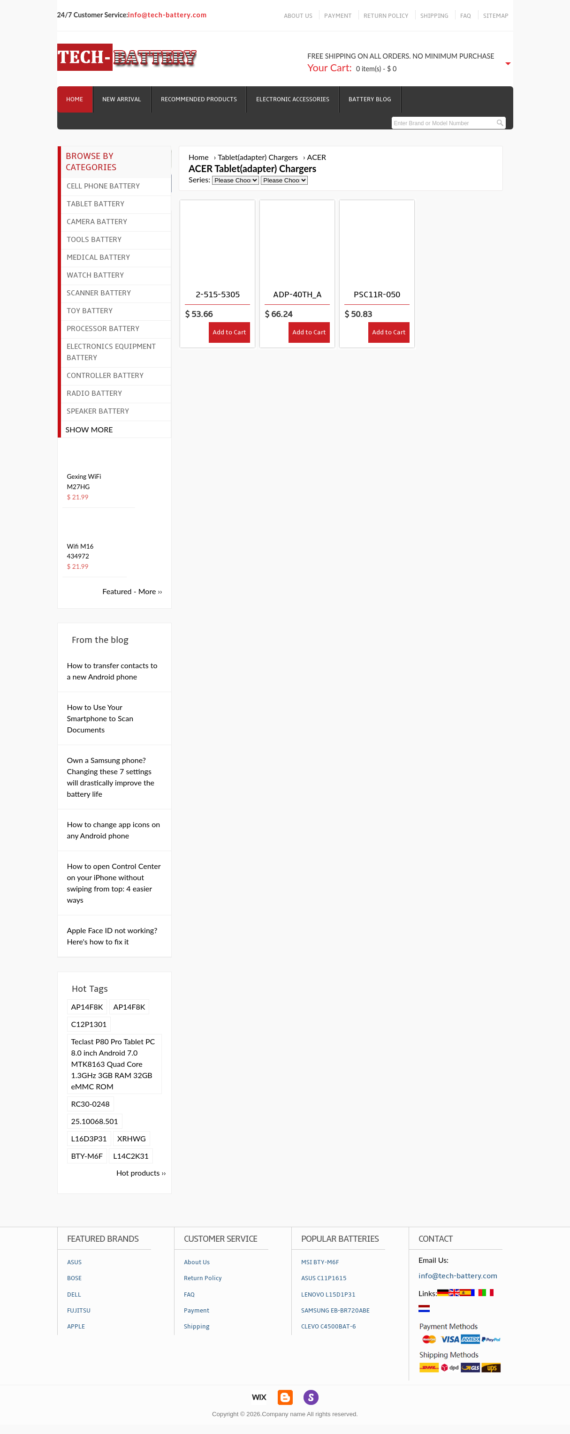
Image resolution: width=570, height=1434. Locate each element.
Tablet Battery (95, 204)
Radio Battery (94, 393)
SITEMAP (496, 16)
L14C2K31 (131, 1155)
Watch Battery (95, 275)
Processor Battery (103, 328)
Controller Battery (105, 375)
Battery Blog (371, 99)
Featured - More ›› (132, 591)
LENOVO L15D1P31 (328, 1294)
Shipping (197, 1326)
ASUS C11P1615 (324, 1278)
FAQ (465, 16)
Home (75, 99)
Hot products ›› (141, 1172)
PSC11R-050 (377, 295)
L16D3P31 (89, 1138)
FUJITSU (79, 1310)
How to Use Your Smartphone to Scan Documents (100, 718)
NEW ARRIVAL (122, 99)
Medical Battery (98, 257)
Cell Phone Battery (103, 186)
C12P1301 (89, 1023)
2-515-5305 (218, 295)
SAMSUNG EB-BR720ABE (335, 1310)
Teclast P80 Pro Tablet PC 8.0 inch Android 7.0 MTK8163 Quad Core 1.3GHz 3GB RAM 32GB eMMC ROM (113, 1064)
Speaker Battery (98, 411)
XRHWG (131, 1138)
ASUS (74, 1262)
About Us (197, 1262)
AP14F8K (87, 1006)
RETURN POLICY (386, 16)
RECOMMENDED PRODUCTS (200, 99)
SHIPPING (434, 16)
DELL (74, 1294)
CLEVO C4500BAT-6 (328, 1326)
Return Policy (203, 1278)
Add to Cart (229, 333)
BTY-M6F (87, 1155)
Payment (196, 1310)
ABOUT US (298, 16)
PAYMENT (338, 16)
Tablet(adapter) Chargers (258, 156)
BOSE (74, 1278)
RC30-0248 (90, 1103)
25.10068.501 (94, 1121)
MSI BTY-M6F (320, 1262)
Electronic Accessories (294, 99)
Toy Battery (90, 311)
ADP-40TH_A (297, 295)
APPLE (76, 1326)
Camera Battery (97, 221)
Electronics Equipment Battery (111, 352)
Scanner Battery (99, 293)
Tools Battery (94, 239)
